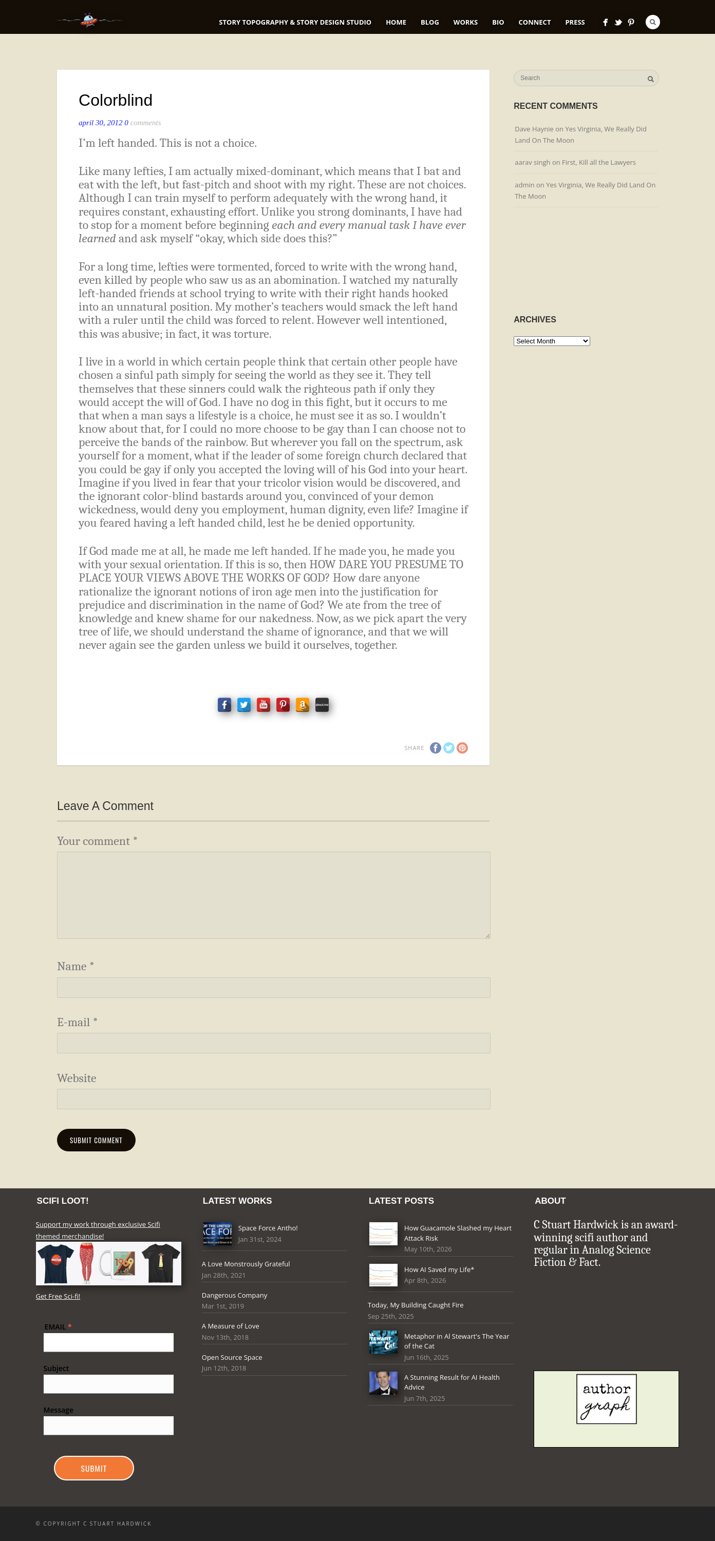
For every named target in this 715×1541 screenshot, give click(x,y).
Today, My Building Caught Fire (416, 1304)
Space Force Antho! (268, 1227)
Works (466, 22)
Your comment (97, 841)
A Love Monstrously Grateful (246, 1263)
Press (575, 22)
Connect (535, 22)
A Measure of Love (230, 1326)
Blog (430, 22)
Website (77, 1078)
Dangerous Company (234, 1295)
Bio (498, 22)
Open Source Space (232, 1357)
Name (76, 966)
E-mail (77, 1022)
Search (653, 22)
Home (396, 22)
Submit (94, 1468)
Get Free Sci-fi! (58, 1296)
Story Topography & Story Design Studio (295, 22)
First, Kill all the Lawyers (599, 162)
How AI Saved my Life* (439, 1269)
